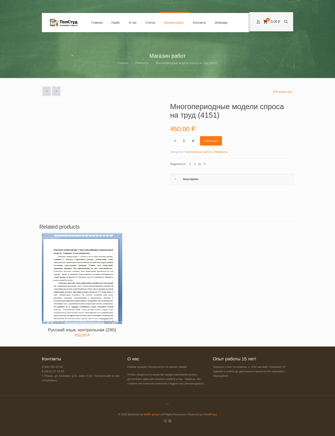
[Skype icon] (165, 421)
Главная (123, 63)
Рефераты (142, 63)
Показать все (282, 91)
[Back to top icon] (167, 404)
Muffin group (151, 414)
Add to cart (211, 140)
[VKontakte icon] (169, 421)
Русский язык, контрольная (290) (82, 329)
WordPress (210, 414)
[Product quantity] (184, 140)
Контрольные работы (198, 151)
